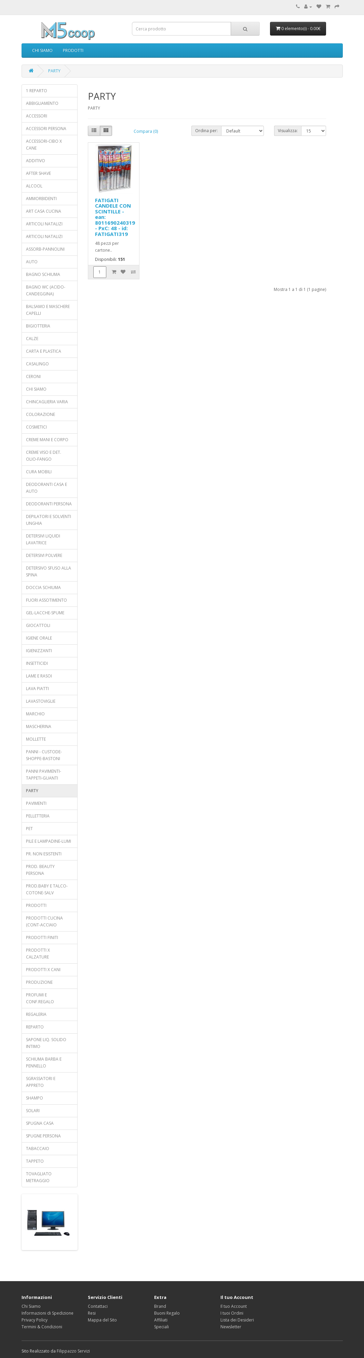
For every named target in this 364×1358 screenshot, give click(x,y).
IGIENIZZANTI (39, 651)
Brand (160, 1306)
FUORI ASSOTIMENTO (46, 600)
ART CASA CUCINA (43, 211)
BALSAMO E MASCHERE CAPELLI (48, 310)
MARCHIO (35, 714)
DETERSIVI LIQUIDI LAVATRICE (43, 539)
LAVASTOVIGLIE (40, 701)
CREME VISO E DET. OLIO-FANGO (43, 455)
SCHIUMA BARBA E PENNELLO (44, 1062)
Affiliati (160, 1320)
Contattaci (98, 1306)
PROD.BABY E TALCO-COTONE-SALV (47, 889)
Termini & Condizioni (42, 1327)
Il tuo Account (233, 1306)
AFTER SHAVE (38, 173)
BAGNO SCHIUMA (43, 274)
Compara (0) (146, 131)
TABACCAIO (37, 1148)
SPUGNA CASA (40, 1123)
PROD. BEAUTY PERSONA (40, 870)
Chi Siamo (31, 1306)
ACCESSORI (36, 116)
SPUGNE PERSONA (43, 1136)
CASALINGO (37, 364)
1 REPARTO (36, 91)
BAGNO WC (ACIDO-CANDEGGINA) (45, 290)
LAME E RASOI (39, 676)
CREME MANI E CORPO (47, 440)
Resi (92, 1313)
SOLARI (33, 1111)
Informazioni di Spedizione (47, 1313)
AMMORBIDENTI (41, 198)
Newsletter (230, 1327)
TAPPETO (35, 1161)
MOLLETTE (36, 739)
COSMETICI (36, 427)
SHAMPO (34, 1098)
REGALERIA (36, 1014)
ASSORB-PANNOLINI (45, 249)
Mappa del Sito (102, 1320)
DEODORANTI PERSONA (49, 504)
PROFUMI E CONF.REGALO (40, 998)
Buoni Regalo (167, 1313)
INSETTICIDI (37, 663)
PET (29, 828)
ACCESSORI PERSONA (46, 128)
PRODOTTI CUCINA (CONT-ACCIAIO (44, 921)
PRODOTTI (73, 50)
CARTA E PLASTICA (43, 351)
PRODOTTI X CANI (43, 969)
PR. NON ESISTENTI (44, 854)
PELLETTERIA (38, 816)
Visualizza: (288, 131)
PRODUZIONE (39, 982)
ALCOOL (34, 186)
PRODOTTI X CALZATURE (38, 953)
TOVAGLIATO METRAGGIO (39, 1177)
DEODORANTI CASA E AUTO (46, 487)
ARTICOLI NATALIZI (44, 224)
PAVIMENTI (36, 803)
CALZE (32, 338)
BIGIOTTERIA (38, 326)
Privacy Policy (35, 1320)
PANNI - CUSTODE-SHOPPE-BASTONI (44, 755)
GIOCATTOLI (38, 625)
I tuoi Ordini (231, 1313)
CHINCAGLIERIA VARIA (47, 402)
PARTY (54, 71)
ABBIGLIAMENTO (42, 103)
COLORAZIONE (40, 414)
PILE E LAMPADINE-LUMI (48, 841)
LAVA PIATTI (37, 688)
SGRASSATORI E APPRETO (40, 1082)
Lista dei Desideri (237, 1320)
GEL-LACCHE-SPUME (45, 613)
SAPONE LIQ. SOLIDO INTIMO (46, 1043)
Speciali (161, 1327)
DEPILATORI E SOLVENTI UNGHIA (48, 520)
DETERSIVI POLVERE (44, 555)
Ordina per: (206, 131)
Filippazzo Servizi (73, 1351)
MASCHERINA (38, 726)
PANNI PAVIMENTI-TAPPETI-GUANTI (43, 774)
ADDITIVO (35, 161)
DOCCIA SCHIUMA (43, 587)
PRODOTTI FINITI (42, 937)
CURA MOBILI (39, 472)
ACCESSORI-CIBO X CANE (44, 144)
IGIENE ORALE (39, 638)
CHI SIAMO (42, 50)
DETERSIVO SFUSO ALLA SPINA (48, 571)
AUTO (32, 262)
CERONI (33, 376)
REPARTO (35, 1027)
